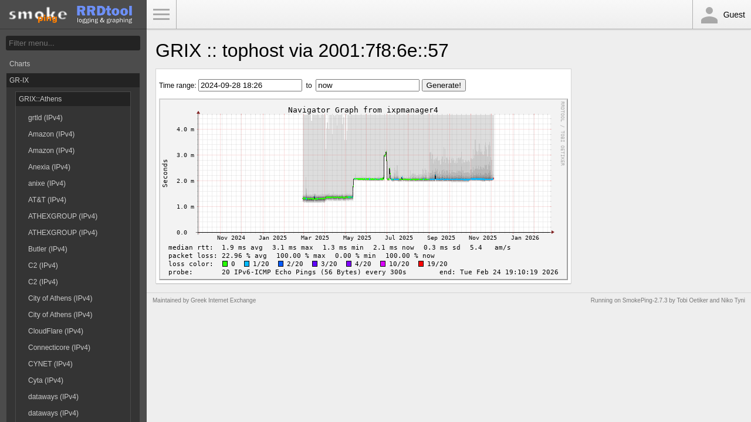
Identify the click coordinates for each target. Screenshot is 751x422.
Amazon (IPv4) (51, 134)
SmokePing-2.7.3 (645, 300)
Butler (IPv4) (47, 249)
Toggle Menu (161, 14)
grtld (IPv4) (45, 118)
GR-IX (19, 80)
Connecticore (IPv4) (59, 347)
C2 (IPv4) (43, 265)
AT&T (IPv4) (47, 200)
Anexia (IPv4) (49, 167)
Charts (19, 64)
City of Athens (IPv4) (60, 298)
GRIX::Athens (40, 99)
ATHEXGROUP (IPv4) (62, 216)
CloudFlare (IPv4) (55, 331)
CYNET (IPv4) (50, 364)
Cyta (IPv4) (45, 380)
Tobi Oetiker (692, 300)
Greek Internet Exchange (223, 300)
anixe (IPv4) (47, 183)
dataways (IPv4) (53, 397)
